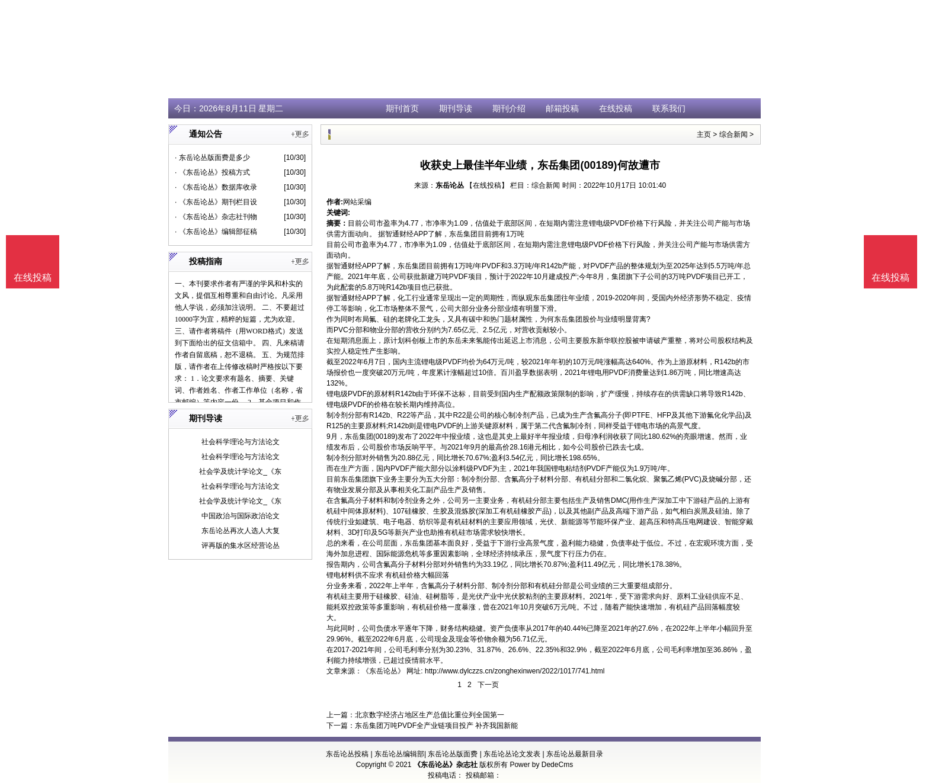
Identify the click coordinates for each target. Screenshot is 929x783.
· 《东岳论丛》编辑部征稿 (216, 231)
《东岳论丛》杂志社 (446, 764)
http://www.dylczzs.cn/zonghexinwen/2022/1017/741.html (515, 671)
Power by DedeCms (541, 764)
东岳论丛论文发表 (511, 754)
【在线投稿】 (487, 185)
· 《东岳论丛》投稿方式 (212, 172)
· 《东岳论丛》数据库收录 (216, 187)
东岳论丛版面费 (453, 754)
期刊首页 (402, 108)
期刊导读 (455, 108)
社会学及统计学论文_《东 (240, 471)
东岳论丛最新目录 (574, 754)
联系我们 (668, 108)
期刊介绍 (509, 108)
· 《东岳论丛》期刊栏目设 (216, 202)
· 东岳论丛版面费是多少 (212, 157)
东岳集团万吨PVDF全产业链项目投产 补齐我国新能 (436, 725)
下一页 (488, 685)
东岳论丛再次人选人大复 (240, 531)
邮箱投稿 (562, 108)
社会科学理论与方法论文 (240, 442)
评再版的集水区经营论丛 (240, 545)
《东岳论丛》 (383, 671)
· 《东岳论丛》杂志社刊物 (216, 217)
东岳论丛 (449, 185)
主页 (704, 134)
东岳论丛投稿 (347, 754)
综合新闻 (733, 134)
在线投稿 (615, 108)
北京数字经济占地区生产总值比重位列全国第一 (429, 715)
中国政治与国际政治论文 (240, 516)
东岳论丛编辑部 (399, 754)
